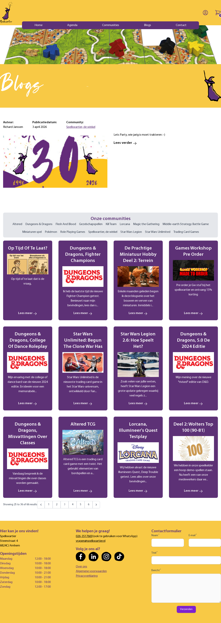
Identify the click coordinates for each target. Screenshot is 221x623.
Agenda (72, 25)
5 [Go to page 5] (80, 504)
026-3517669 (84, 536)
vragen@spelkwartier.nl (90, 541)
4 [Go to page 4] (72, 504)
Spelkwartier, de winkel (80, 127)
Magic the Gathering (146, 224)
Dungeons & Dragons (38, 224)
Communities (110, 25)
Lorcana (125, 224)
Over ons (81, 566)
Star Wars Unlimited (157, 232)
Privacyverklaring (87, 576)
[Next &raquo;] (96, 504)
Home (38, 25)
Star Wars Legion (131, 232)
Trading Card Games (186, 232)
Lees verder (125, 143)
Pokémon (51, 232)
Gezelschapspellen (91, 224)
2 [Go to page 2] (56, 504)
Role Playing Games (72, 232)
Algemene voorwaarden (91, 571)
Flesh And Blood (66, 224)
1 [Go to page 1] (48, 504)
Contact (181, 25)
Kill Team (111, 224)
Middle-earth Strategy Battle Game (186, 224)
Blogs (147, 25)
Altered (17, 224)
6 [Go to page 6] (88, 504)
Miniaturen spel (32, 232)
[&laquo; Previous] (41, 504)
